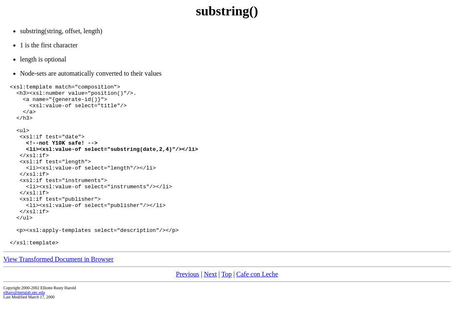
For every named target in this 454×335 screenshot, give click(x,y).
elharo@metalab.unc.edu (24, 325)
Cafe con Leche (257, 306)
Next (210, 306)
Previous (187, 306)
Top (226, 306)
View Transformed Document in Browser (58, 291)
